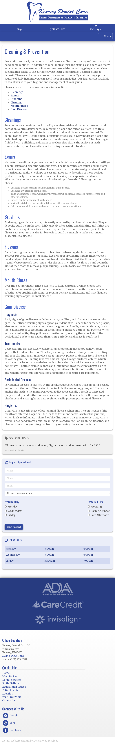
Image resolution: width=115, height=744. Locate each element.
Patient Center (11, 690)
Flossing (16, 102)
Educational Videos (14, 686)
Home (6, 672)
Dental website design (15, 740)
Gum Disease (19, 109)
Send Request (14, 527)
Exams (15, 95)
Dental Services (11, 679)
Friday (10, 515)
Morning (95, 506)
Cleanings (17, 91)
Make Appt (96, 28)
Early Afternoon (99, 510)
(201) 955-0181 (57, 28)
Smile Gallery (10, 683)
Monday (11, 506)
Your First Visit (11, 696)
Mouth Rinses (19, 105)
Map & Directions (13, 655)
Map (19, 28)
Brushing (16, 98)
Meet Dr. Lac (9, 676)
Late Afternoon (98, 515)
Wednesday (13, 510)
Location (7, 693)
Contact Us (9, 700)
